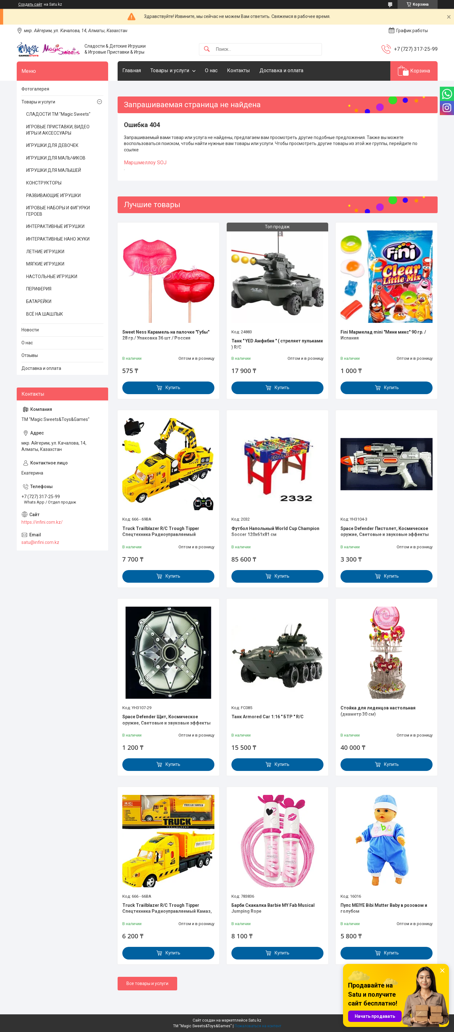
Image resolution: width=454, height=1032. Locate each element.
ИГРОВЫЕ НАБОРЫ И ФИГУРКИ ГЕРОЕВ (58, 211)
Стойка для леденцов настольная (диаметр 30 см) (378, 711)
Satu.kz (254, 1020)
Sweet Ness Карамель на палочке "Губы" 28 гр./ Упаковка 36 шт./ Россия (165, 335)
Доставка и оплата (281, 70)
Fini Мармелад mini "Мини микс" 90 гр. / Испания (383, 335)
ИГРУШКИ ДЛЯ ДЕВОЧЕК (52, 145)
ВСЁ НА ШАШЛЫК (44, 314)
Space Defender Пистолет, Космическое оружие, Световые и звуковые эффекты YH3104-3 (384, 534)
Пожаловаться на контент (258, 1026)
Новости (30, 329)
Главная (131, 70)
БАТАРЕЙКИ (38, 301)
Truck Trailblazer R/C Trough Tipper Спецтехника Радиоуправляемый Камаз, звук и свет (167, 911)
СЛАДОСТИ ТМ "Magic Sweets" (58, 114)
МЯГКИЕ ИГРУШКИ (45, 263)
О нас (211, 70)
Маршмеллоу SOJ (145, 163)
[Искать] (206, 49)
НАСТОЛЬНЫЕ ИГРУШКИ (51, 276)
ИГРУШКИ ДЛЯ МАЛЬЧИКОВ (55, 157)
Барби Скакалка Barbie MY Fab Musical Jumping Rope (273, 908)
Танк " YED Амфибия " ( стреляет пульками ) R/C (277, 344)
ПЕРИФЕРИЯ (38, 288)
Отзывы (29, 355)
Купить (173, 387)
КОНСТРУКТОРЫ (43, 182)
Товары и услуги (169, 70)
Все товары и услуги (147, 983)
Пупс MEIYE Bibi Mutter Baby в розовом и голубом (383, 908)
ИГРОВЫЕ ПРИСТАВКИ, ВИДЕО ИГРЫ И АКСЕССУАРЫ (58, 130)
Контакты (238, 70)
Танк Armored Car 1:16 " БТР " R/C (267, 716)
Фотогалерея (35, 88)
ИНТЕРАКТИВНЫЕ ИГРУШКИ (55, 226)
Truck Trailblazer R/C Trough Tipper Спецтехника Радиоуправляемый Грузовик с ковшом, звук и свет (160, 534)
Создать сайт (30, 4)
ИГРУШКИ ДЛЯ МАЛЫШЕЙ (53, 170)
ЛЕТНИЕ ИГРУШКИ (45, 251)
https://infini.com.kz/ (42, 522)
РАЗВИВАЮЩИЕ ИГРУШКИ (53, 195)
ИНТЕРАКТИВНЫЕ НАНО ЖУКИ (58, 239)
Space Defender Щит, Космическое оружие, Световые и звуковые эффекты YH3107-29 (166, 723)
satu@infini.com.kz (40, 542)
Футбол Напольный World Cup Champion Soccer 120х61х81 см (275, 531)
